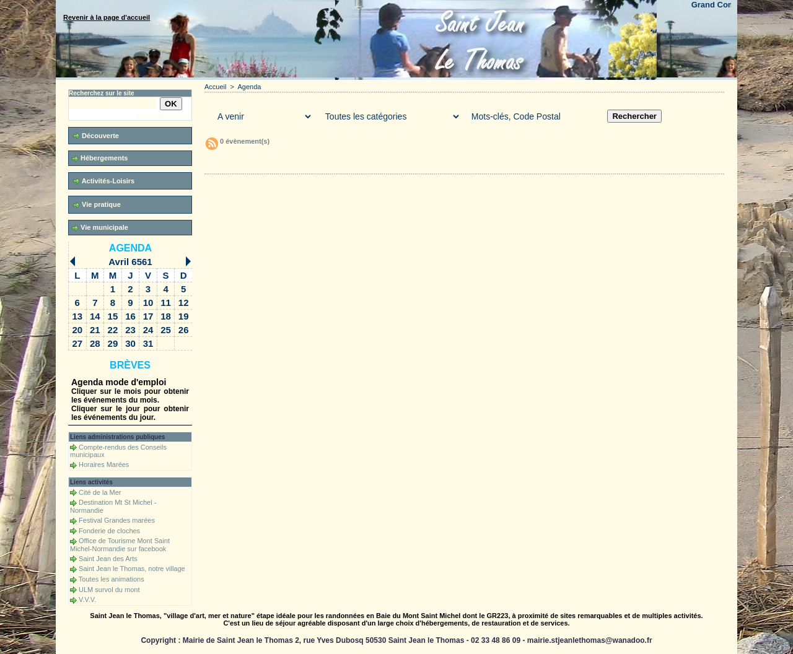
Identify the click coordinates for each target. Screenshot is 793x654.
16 (130, 316)
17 (148, 316)
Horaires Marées (104, 464)
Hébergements (100, 158)
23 (130, 330)
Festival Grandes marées (117, 520)
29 (113, 343)
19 (183, 316)
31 (148, 343)
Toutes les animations (111, 579)
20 (77, 330)
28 (95, 343)
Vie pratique (97, 205)
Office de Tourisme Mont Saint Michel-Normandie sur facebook (120, 544)
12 (183, 302)
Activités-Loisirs (103, 181)
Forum (404, 161)
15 (113, 316)
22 (113, 330)
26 (183, 330)
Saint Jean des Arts (108, 558)
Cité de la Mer (100, 492)
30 (130, 343)
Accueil (215, 86)
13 (77, 316)
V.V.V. (87, 599)
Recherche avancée (163, 116)
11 (165, 302)
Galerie (278, 161)
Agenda (130, 248)
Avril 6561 (130, 261)
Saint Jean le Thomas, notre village (132, 568)
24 (148, 330)
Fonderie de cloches (109, 530)
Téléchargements (348, 161)
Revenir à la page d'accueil (106, 17)
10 (148, 302)
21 (95, 330)
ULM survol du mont (109, 589)
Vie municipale (100, 228)
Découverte (96, 136)
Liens (454, 161)
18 (165, 316)
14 (95, 316)
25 (165, 330)
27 (77, 343)
